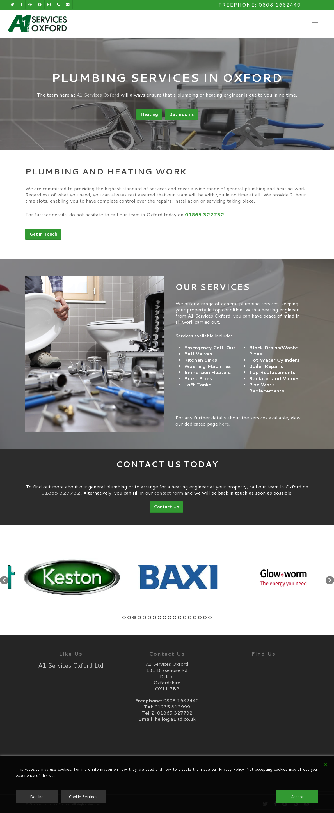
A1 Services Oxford (98, 94)
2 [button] (129, 617)
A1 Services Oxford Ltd (70, 665)
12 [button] (179, 617)
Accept (297, 797)
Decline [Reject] (37, 797)
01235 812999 (172, 706)
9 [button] (164, 617)
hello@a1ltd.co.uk (175, 718)
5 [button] (144, 617)
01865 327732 (175, 712)
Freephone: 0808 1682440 (259, 4)
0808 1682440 (181, 700)
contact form (168, 467)
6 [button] (149, 617)
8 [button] (159, 617)
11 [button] (174, 617)
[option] (61, 577)
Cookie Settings (83, 797)
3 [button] (134, 617)
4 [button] (139, 617)
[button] (315, 24)
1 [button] (124, 617)
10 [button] (169, 617)
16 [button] (200, 617)
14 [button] (189, 617)
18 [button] (210, 617)
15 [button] (194, 617)
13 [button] (184, 617)
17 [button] (205, 617)
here (224, 435)
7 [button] (154, 617)
